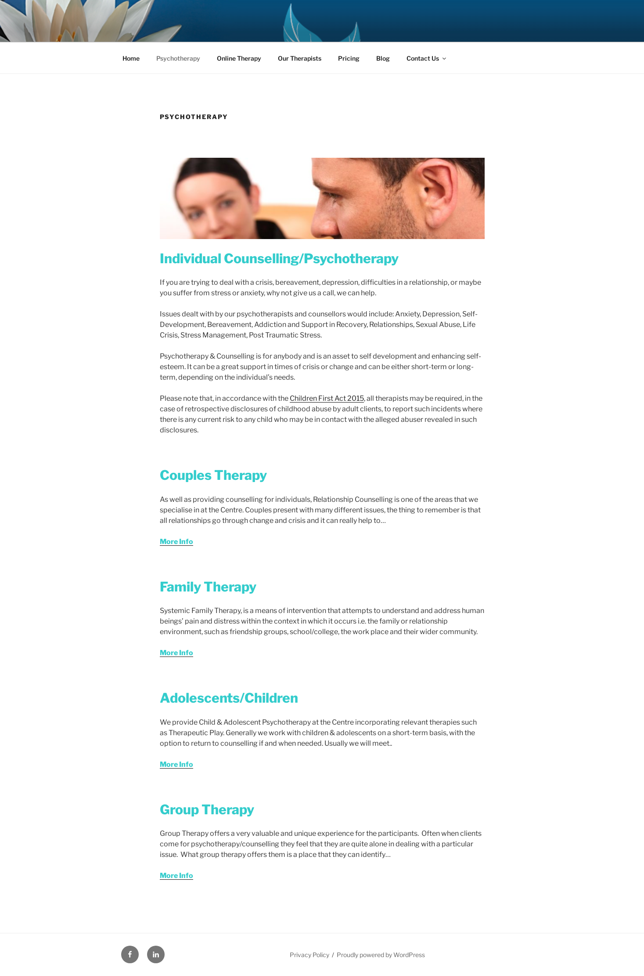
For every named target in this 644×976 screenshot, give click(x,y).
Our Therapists (299, 58)
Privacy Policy (309, 954)
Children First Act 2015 (327, 398)
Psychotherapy (178, 58)
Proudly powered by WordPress (381, 954)
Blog (383, 58)
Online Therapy (239, 58)
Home (131, 58)
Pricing (349, 58)
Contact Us (427, 58)
